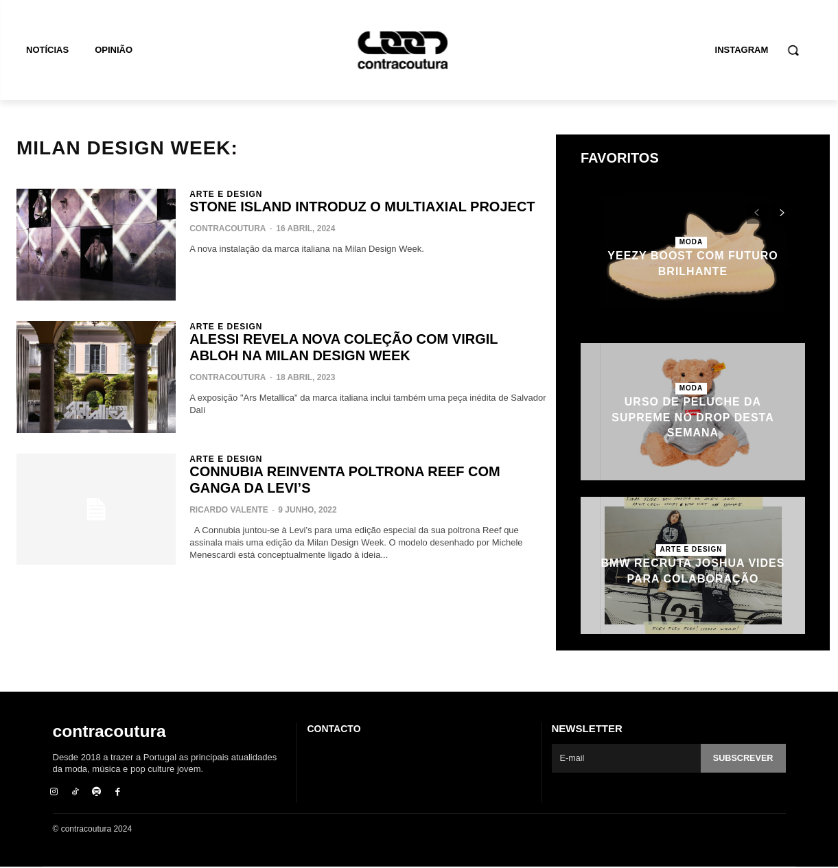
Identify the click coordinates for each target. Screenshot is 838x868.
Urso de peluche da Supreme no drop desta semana (692, 417)
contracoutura (227, 228)
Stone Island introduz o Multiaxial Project (362, 206)
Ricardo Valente (228, 510)
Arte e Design (225, 194)
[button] (792, 50)
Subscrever (742, 758)
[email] (625, 758)
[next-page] (781, 213)
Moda (691, 242)
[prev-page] (757, 213)
